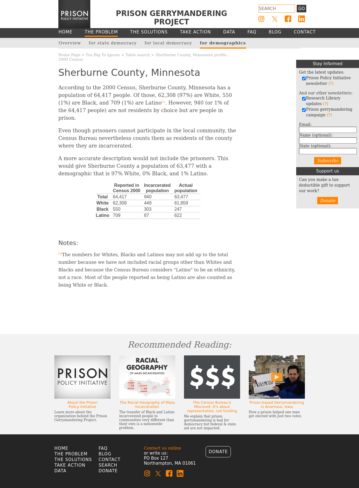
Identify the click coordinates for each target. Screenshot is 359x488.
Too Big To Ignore (103, 55)
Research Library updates (321, 101)
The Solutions (73, 459)
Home (61, 448)
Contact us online (162, 448)
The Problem (71, 454)
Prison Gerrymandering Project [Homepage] (171, 17)
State (315, 146)
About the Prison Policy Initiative (82, 404)
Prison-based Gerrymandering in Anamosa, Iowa (277, 404)
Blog (105, 454)
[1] (163, 101)
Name (316, 135)
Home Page (69, 55)
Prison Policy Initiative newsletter (326, 81)
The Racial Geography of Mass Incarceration (147, 404)
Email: (305, 124)
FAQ (103, 448)
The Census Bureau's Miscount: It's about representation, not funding (212, 406)
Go (301, 8)
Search (108, 465)
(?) (330, 83)
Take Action (69, 465)
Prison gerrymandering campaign (327, 112)
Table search (137, 55)
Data (60, 470)
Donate (327, 200)
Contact (110, 459)
